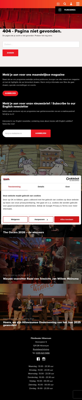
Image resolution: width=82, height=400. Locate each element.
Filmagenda (70, 10)
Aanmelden (10, 93)
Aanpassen (41, 219)
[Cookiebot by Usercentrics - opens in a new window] (68, 179)
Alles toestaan (66, 219)
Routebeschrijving (41, 349)
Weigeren (15, 219)
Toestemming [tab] (14, 187)
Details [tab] (41, 187)
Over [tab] (68, 187)
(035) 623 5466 (43, 353)
